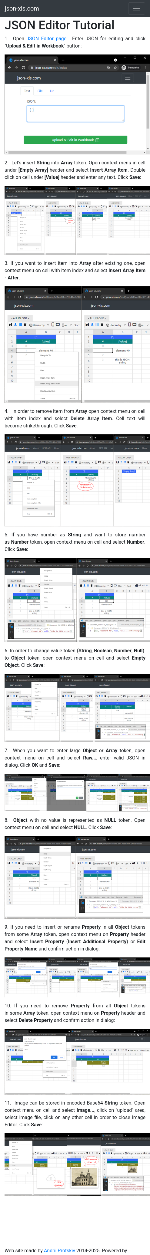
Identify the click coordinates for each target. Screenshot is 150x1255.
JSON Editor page (46, 38)
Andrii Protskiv (59, 1250)
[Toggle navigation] (136, 8)
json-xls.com (22, 8)
